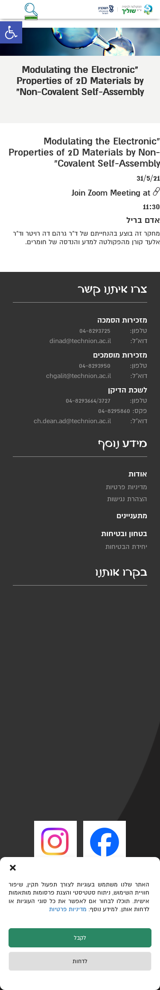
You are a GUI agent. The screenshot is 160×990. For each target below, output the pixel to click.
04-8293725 (95, 330)
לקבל (80, 938)
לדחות (80, 961)
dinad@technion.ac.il (80, 341)
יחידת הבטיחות (126, 547)
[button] (11, 32)
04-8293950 (95, 365)
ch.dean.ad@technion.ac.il (72, 421)
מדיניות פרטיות (68, 909)
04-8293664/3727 (88, 400)
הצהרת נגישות (127, 499)
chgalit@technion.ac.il (78, 376)
